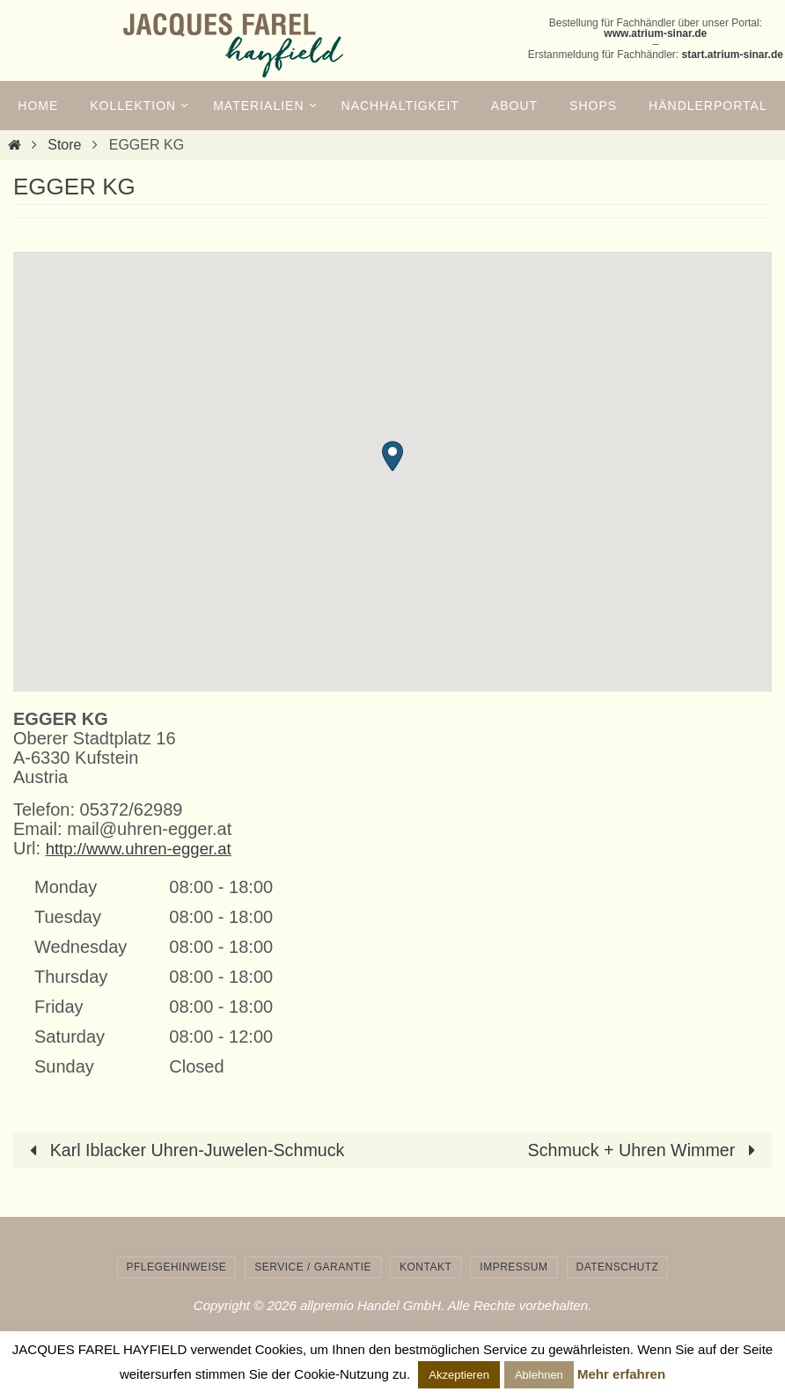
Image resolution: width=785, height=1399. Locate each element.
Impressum (513, 1267)
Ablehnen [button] (539, 1374)
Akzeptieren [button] (459, 1374)
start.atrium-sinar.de (732, 54)
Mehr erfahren (621, 1373)
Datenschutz (617, 1267)
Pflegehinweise (177, 1267)
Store (64, 144)
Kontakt (425, 1267)
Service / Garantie (312, 1267)
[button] (392, 456)
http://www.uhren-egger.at (146, 848)
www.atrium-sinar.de (655, 33)
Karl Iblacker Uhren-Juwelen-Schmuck (185, 1150)
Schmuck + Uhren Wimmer (644, 1150)
